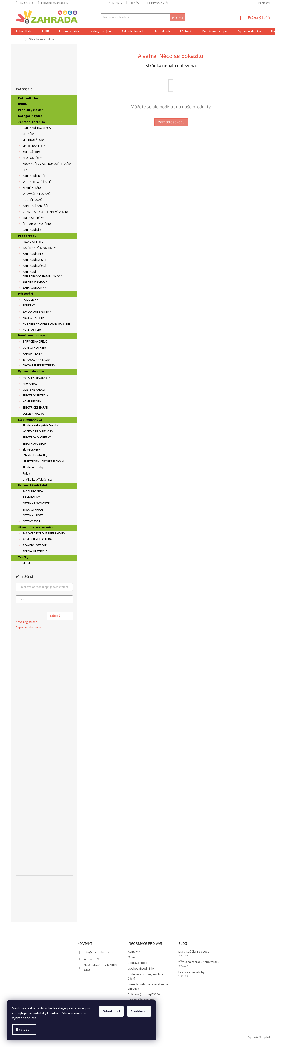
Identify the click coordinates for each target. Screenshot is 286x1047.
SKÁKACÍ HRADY (33, 509)
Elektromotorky (33, 467)
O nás (135, 3)
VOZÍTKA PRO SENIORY (38, 431)
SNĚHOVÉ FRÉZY (31, 218)
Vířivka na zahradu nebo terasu (198, 962)
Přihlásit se (59, 616)
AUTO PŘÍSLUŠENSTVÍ (34, 378)
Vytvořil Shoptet (259, 1038)
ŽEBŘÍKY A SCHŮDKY (33, 282)
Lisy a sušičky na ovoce (193, 952)
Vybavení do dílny (29, 372)
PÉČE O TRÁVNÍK (31, 318)
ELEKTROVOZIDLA (34, 443)
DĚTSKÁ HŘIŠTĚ (33, 515)
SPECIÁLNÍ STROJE (35, 551)
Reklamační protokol (141, 1000)
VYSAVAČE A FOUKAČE (35, 194)
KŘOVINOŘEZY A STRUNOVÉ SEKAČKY (45, 164)
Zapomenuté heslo (28, 627)
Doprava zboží (157, 3)
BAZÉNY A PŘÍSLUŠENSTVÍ (37, 248)
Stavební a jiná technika (33, 528)
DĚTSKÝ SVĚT (29, 522)
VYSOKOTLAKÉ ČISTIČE (35, 182)
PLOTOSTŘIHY (30, 158)
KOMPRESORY (29, 402)
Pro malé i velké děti (31, 486)
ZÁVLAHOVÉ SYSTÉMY (34, 312)
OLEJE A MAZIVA (33, 413)
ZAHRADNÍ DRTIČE (32, 176)
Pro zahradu (25, 236)
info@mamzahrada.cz (98, 952)
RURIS (20, 104)
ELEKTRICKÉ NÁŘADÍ (33, 408)
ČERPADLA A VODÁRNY (35, 224)
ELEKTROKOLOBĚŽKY (37, 437)
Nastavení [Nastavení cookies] (24, 1029)
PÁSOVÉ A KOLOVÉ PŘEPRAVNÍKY (41, 534)
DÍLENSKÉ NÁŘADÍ (31, 390)
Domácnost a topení (31, 336)
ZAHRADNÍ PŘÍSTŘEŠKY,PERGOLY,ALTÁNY (40, 274)
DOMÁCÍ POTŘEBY (32, 348)
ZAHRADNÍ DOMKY (32, 288)
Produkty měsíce (31, 110)
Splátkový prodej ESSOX (144, 994)
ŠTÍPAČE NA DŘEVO (33, 342)
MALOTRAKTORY (31, 146)
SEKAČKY (26, 134)
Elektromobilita (28, 420)
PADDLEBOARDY (33, 491)
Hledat (177, 17)
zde (33, 1018)
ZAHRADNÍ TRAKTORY (34, 128)
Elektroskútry (29, 450)
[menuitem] (24, 31)
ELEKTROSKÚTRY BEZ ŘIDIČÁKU (44, 461)
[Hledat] (143, 17)
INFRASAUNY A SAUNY (34, 360)
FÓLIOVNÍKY (28, 300)
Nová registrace (26, 622)
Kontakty (115, 3)
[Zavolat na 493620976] (26, 3)
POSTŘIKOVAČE (31, 200)
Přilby (26, 473)
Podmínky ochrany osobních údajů (146, 976)
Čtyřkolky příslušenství (38, 479)
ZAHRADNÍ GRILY (31, 254)
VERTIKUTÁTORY (31, 140)
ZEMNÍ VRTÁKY (30, 188)
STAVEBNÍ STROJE (32, 546)
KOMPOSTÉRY (30, 330)
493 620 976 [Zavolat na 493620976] (91, 959)
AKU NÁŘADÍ (28, 384)
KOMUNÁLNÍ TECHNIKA (35, 540)
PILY (23, 170)
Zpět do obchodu (171, 122)
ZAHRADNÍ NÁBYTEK (33, 260)
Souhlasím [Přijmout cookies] (139, 1011)
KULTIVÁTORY (29, 152)
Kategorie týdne (30, 116)
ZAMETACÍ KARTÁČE (33, 206)
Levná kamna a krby (191, 972)
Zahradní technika (29, 122)
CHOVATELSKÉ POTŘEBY (36, 366)
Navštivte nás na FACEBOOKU (100, 967)
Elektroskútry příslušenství (41, 425)
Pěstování (23, 294)
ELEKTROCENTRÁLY (33, 396)
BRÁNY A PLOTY (33, 242)
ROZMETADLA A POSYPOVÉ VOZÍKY (43, 212)
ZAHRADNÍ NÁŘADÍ (32, 266)
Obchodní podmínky (141, 968)
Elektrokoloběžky (35, 455)
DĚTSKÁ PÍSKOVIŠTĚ (36, 503)
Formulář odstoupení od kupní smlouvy (148, 986)
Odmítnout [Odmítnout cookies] (111, 1011)
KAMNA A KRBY (30, 354)
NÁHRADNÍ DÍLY (30, 230)
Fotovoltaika (28, 98)
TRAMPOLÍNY (31, 497)
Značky (23, 557)
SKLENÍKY (26, 306)
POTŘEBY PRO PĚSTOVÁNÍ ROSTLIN (44, 324)
